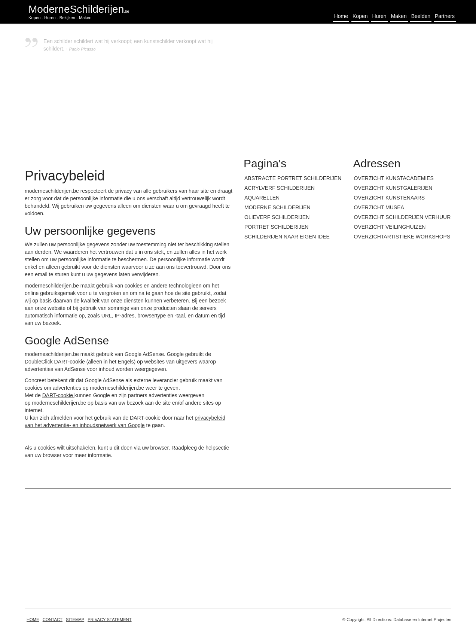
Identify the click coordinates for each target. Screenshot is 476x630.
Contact (52, 619)
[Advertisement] (347, 89)
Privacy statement (109, 619)
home (33, 619)
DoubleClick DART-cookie (55, 362)
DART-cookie (58, 395)
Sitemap (75, 619)
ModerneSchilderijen (78, 9)
